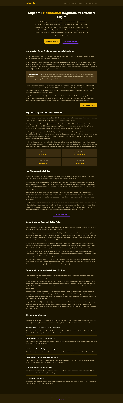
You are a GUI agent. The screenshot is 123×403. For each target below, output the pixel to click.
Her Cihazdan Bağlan (88, 105)
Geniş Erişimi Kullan (52, 41)
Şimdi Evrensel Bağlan (61, 214)
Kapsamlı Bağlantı (77, 3)
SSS (96, 3)
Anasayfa (61, 399)
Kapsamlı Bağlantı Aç (70, 41)
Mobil (85, 3)
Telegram (91, 3)
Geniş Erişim (67, 3)
